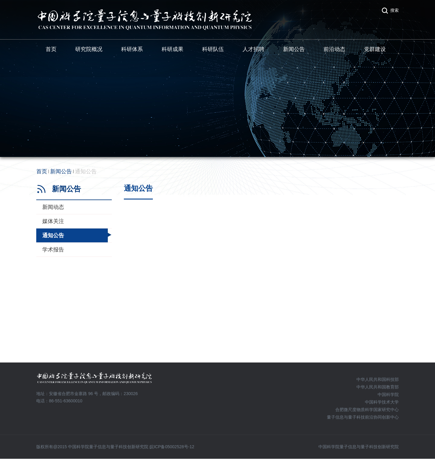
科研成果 (172, 49)
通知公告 (86, 171)
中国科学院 (388, 394)
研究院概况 (88, 49)
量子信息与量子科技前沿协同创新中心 (363, 417)
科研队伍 (213, 49)
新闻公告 (294, 49)
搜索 (394, 10)
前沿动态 (334, 49)
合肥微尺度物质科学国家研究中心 (367, 409)
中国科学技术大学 (382, 402)
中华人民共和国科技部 (377, 379)
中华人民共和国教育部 (377, 387)
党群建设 (375, 49)
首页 (51, 49)
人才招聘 (253, 49)
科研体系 (132, 49)
